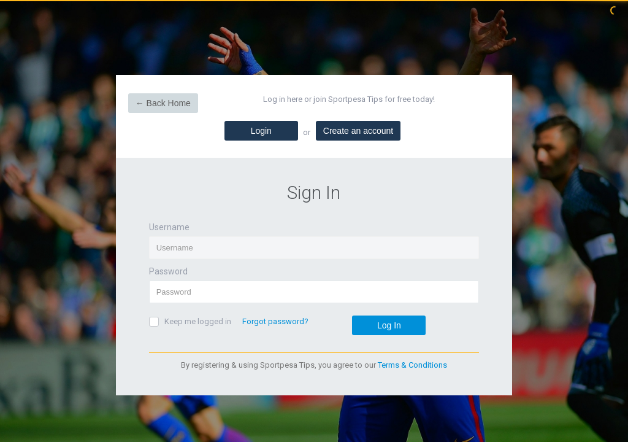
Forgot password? (275, 321)
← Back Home (163, 103)
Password (168, 271)
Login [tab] (261, 131)
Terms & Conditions (412, 365)
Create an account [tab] (358, 131)
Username (169, 227)
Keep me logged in (197, 321)
